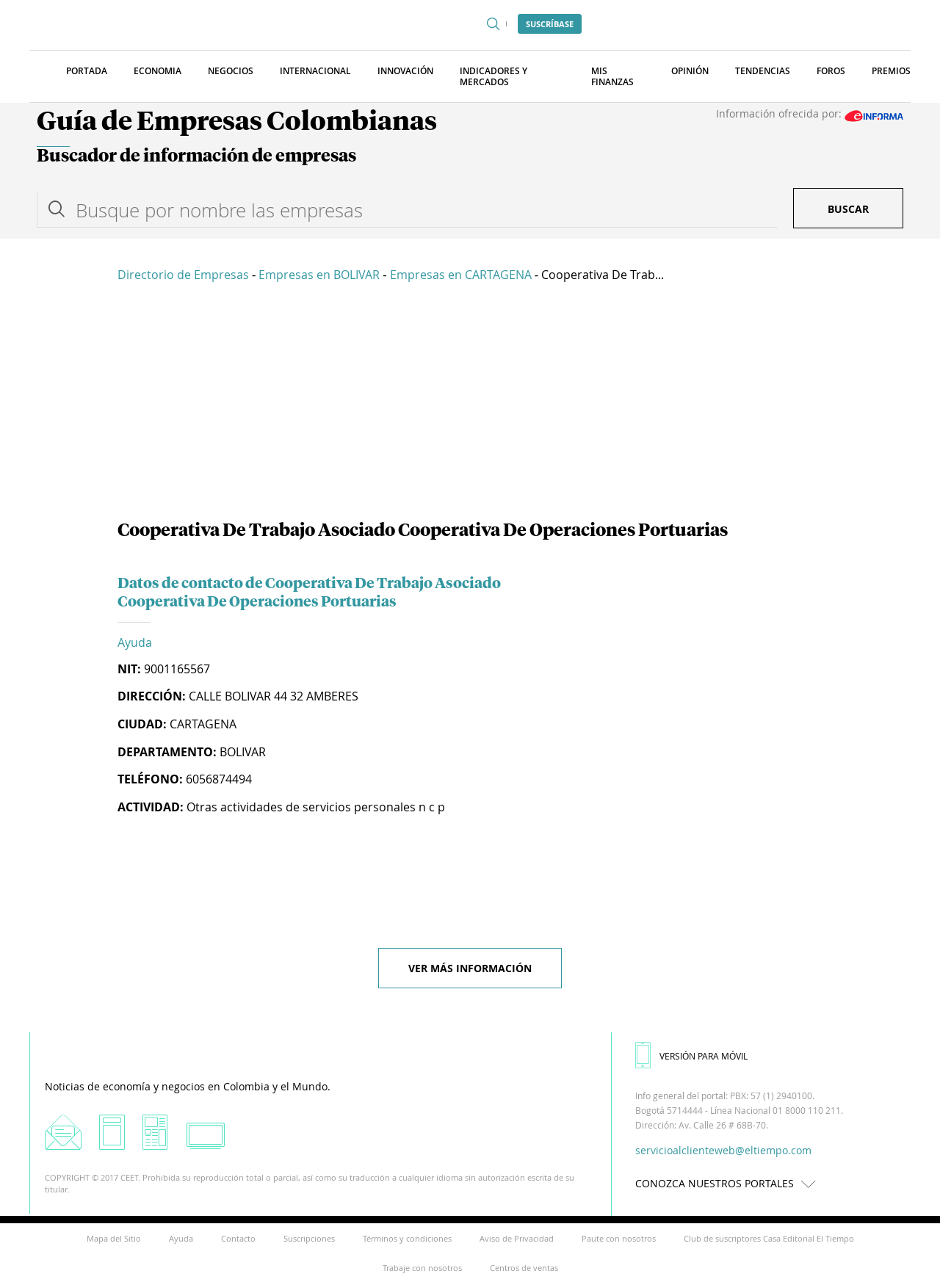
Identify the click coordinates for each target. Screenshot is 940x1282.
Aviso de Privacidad (517, 1238)
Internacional (315, 71)
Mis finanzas (612, 76)
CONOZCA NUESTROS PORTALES (729, 1183)
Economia (157, 71)
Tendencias (762, 71)
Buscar (848, 209)
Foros (831, 71)
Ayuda (135, 642)
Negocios (230, 71)
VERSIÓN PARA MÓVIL (691, 1056)
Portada (86, 71)
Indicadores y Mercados (493, 76)
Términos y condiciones (407, 1238)
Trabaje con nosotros (422, 1267)
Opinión (690, 71)
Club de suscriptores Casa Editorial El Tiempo (769, 1238)
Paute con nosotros (619, 1238)
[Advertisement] (470, 404)
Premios (891, 71)
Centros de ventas (524, 1267)
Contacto (238, 1238)
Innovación (405, 71)
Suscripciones (309, 1238)
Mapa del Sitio (114, 1238)
